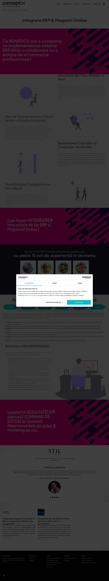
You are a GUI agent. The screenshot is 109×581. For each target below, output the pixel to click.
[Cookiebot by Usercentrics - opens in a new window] (83, 277)
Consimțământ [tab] (28, 283)
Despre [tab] (80, 283)
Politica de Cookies (30, 295)
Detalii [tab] (54, 283)
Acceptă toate (79, 302)
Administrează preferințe (54, 302)
